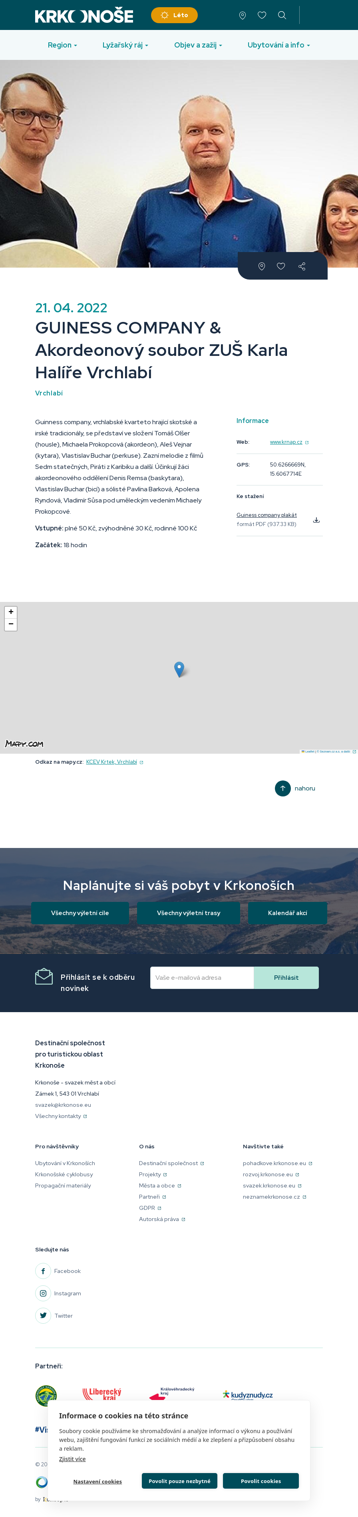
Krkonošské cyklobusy (64, 1174)
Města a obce (160, 1185)
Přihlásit (286, 978)
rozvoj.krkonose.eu (271, 1174)
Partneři (152, 1196)
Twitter (63, 1315)
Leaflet (308, 751)
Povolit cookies (260, 1480)
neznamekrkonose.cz (274, 1196)
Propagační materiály (63, 1185)
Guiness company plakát (267, 515)
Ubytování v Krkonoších (65, 1163)
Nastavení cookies (97, 1481)
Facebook (67, 1271)
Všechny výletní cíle (80, 913)
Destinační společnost (171, 1163)
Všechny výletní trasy (188, 913)
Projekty (153, 1174)
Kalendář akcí (287, 913)
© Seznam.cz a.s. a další (336, 751)
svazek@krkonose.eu (63, 1104)
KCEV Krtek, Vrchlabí (114, 761)
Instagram (67, 1293)
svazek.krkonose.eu (272, 1185)
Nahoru (305, 788)
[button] (179, 669)
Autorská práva (162, 1219)
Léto (180, 15)
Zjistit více (72, 1458)
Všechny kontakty (61, 1116)
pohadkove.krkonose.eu (277, 1163)
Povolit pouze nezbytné (179, 1480)
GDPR (150, 1207)
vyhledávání (282, 15)
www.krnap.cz (289, 442)
